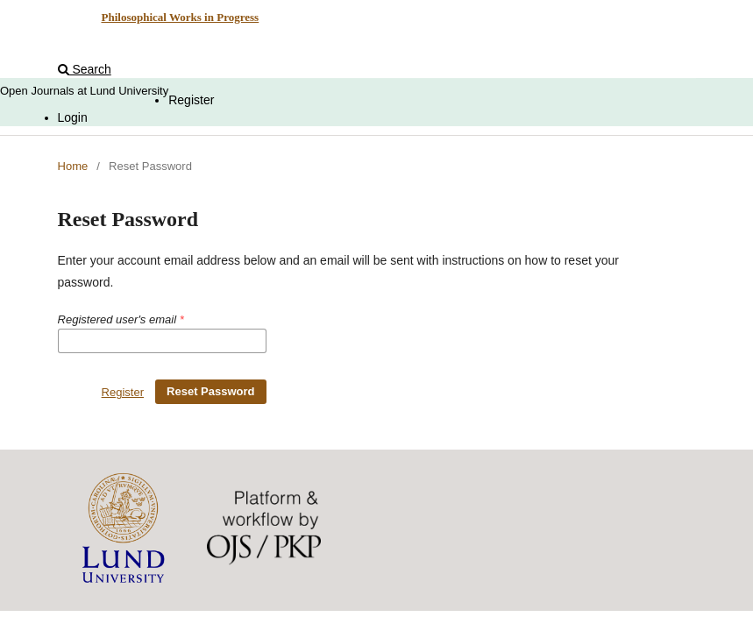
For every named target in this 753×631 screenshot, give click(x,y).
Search (84, 69)
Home (73, 166)
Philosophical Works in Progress (180, 17)
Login (73, 117)
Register (191, 100)
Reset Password (210, 391)
